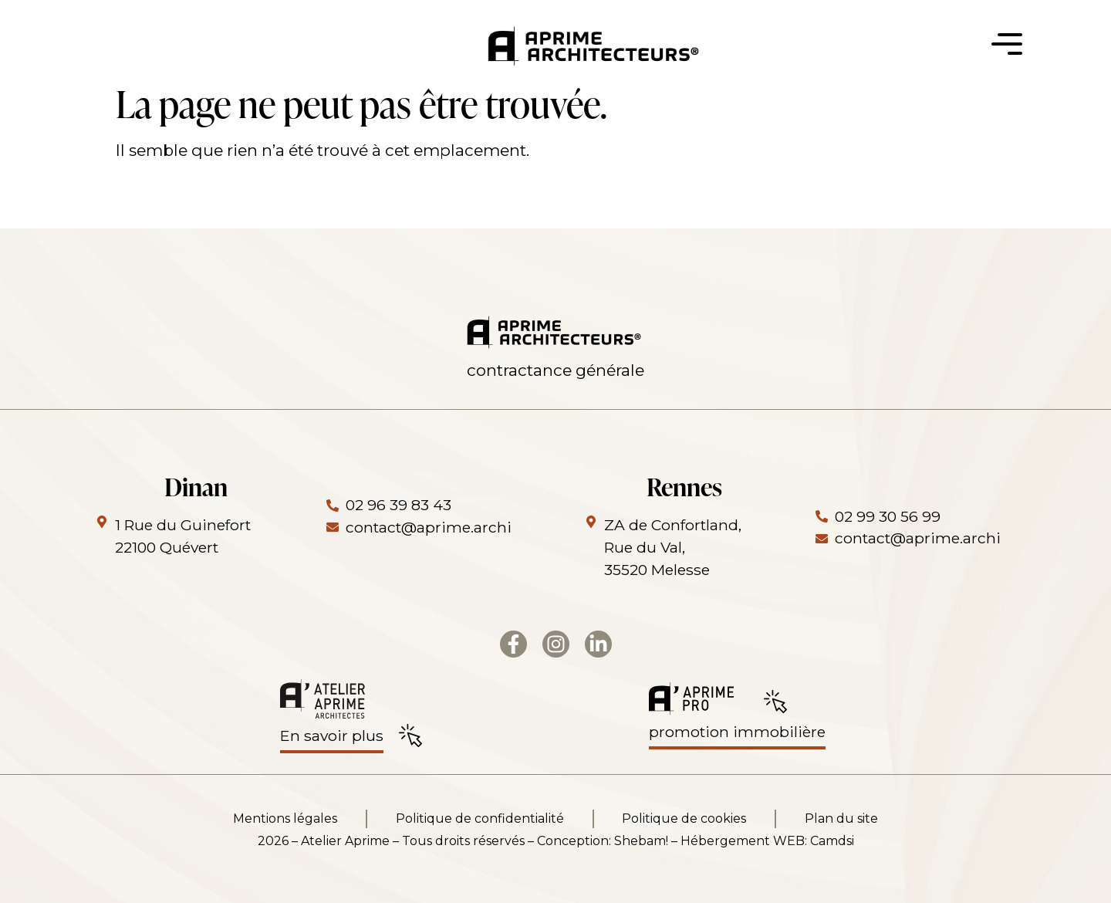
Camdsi (832, 841)
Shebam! (641, 841)
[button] (1006, 48)
